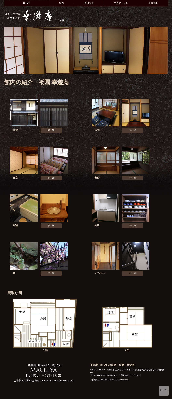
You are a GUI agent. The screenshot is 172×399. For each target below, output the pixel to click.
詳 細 (51, 130)
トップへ (164, 390)
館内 (61, 3)
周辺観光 (88, 3)
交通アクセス (121, 3)
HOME (26, 3)
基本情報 (153, 3)
